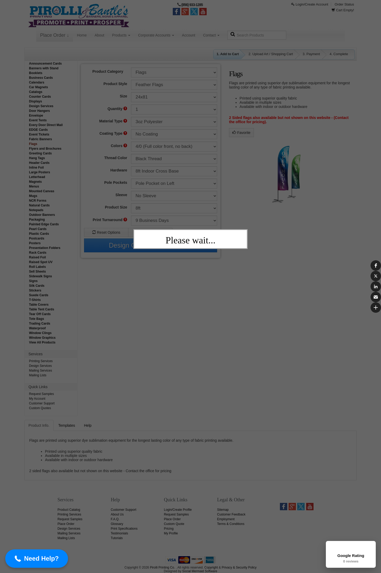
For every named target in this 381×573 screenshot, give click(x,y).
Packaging (37, 219)
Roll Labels (37, 267)
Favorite (241, 133)
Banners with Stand (44, 68)
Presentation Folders (44, 248)
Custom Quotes (40, 408)
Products (121, 35)
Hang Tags (37, 158)
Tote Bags (36, 319)
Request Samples (41, 394)
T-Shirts (35, 300)
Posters (35, 243)
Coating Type (113, 133)
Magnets (35, 182)
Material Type (113, 121)
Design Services (41, 106)
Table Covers (39, 304)
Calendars (36, 82)
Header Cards (39, 163)
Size (123, 96)
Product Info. (39, 425)
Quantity (117, 109)
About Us (117, 514)
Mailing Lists (37, 375)
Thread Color (115, 158)
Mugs (33, 196)
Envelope (36, 115)
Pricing (169, 528)
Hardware (118, 170)
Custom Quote (150, 232)
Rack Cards (37, 252)
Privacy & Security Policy (239, 567)
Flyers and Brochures (45, 148)
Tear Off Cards (40, 314)
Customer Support (42, 403)
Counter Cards (40, 96)
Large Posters (39, 172)
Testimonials (119, 533)
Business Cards (41, 78)
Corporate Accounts (156, 35)
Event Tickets (39, 134)
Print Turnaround (110, 220)
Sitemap (223, 510)
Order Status (344, 4)
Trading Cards (39, 323)
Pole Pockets (115, 182)
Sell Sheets (37, 271)
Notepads (36, 210)
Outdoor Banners (42, 215)
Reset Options (106, 232)
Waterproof (37, 328)
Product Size (116, 207)
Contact (211, 35)
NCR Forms (37, 200)
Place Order (66, 524)
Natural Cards (39, 205)
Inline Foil (36, 167)
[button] (22, 558)
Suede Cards (38, 295)
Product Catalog (69, 510)
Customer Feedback (231, 514)
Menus (34, 186)
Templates (66, 425)
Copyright (211, 567)
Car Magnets (38, 87)
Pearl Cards (38, 229)
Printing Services (41, 361)
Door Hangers (39, 111)
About (99, 35)
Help (88, 425)
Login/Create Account (309, 4)
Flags (33, 144)
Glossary (117, 524)
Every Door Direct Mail (46, 125)
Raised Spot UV (41, 262)
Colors (119, 146)
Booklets (36, 73)
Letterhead (37, 177)
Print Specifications (124, 528)
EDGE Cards (38, 130)
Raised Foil (37, 257)
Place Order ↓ (54, 35)
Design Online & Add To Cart (150, 245)
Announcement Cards (45, 63)
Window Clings (40, 333)
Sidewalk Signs (40, 276)
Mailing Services (40, 370)
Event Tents (38, 120)
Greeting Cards (40, 153)
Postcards (36, 238)
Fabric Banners (40, 139)
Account (188, 35)
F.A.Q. (115, 519)
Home (82, 35)
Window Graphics (42, 338)
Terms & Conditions (230, 524)
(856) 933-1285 (192, 5)
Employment (226, 519)
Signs (33, 281)
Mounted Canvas (41, 191)
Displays (35, 101)
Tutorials (117, 538)
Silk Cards (37, 286)
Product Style (115, 84)
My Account (37, 398)
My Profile (171, 533)
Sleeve (121, 195)
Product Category (107, 71)
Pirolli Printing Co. (162, 567)
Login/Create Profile (178, 510)
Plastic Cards (39, 234)
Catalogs (36, 92)
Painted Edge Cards (44, 224)
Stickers (35, 290)
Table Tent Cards (41, 309)
